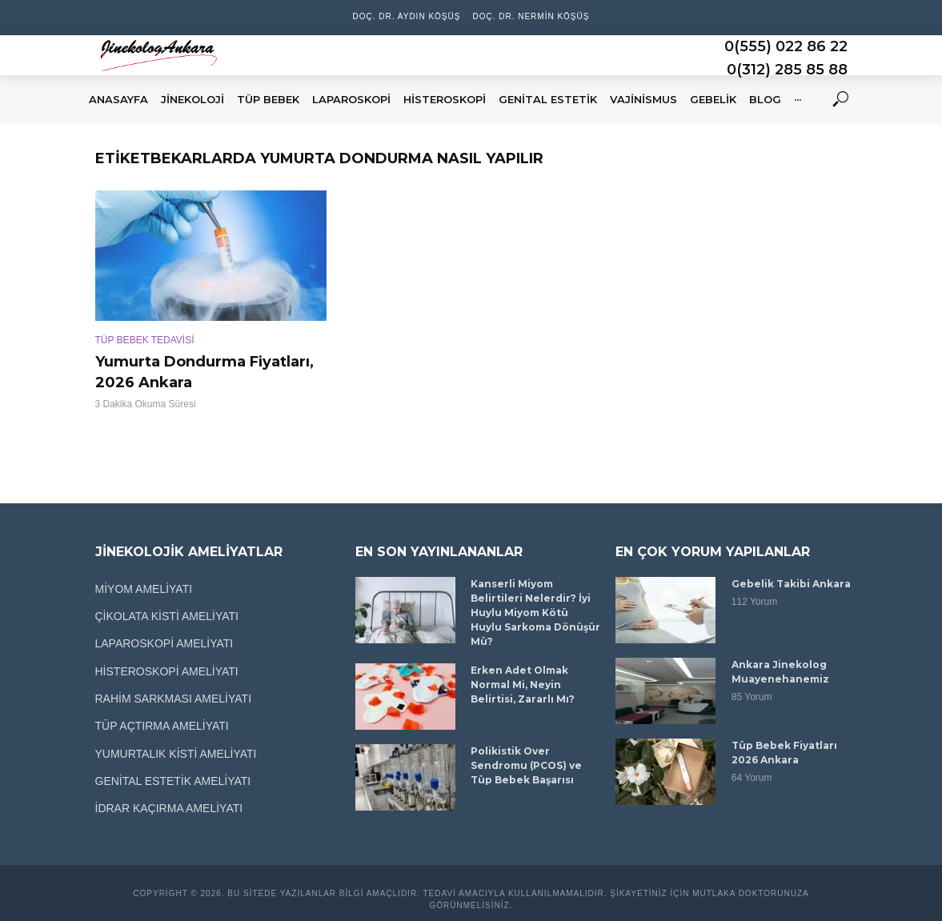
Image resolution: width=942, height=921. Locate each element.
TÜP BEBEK (268, 99)
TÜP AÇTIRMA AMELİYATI (162, 725)
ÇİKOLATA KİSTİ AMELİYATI (167, 616)
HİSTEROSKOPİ (444, 99)
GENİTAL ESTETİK (548, 99)
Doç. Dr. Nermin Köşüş (530, 16)
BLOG (765, 99)
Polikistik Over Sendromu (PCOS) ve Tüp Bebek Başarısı (526, 765)
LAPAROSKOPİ (351, 99)
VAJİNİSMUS (643, 99)
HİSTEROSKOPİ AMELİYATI (167, 671)
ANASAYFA (118, 99)
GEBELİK (713, 99)
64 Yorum (752, 777)
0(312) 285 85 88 (787, 69)
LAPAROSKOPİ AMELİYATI (164, 643)
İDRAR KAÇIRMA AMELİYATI (169, 808)
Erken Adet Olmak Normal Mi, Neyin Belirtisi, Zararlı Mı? (523, 684)
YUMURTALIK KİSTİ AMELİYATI (176, 753)
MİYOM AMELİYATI (144, 589)
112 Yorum (754, 601)
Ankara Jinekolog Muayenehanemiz (780, 672)
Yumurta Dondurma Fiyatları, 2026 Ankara (204, 372)
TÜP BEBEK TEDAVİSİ (144, 340)
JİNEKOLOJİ (192, 99)
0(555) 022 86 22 (786, 46)
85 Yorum (752, 697)
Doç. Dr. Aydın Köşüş (407, 16)
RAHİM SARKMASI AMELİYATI (173, 698)
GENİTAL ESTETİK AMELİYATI (173, 781)
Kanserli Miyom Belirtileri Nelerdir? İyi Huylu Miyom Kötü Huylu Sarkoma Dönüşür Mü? (535, 612)
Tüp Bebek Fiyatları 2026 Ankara (784, 752)
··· (797, 99)
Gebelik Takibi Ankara (791, 584)
